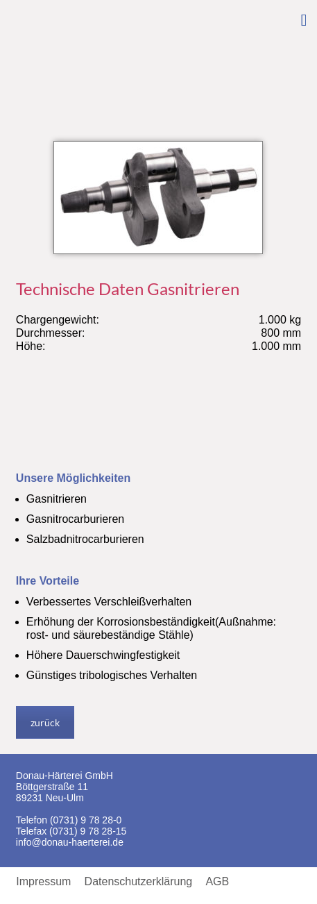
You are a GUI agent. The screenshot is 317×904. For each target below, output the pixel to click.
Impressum (43, 881)
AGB (217, 881)
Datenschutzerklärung (139, 881)
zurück (45, 722)
